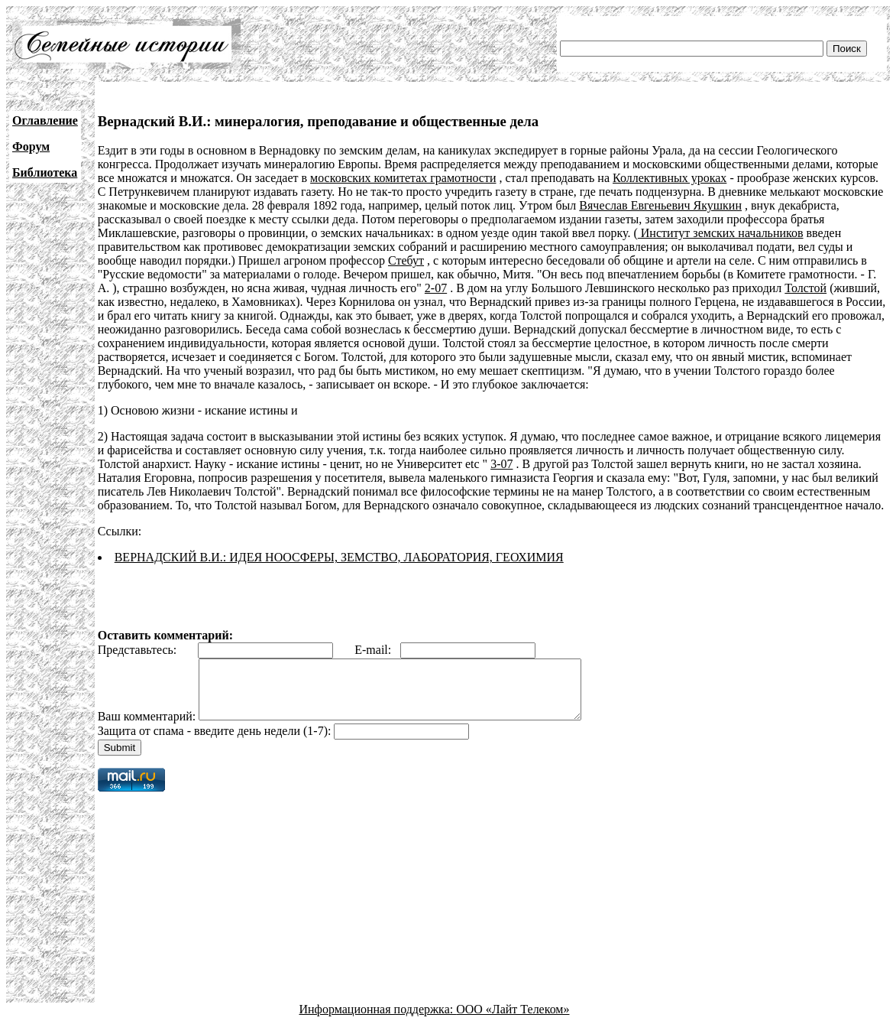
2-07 (436, 287)
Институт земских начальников (721, 232)
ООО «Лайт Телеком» (512, 1020)
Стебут (406, 260)
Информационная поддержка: (378, 1020)
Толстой (805, 287)
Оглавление (45, 120)
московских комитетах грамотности (403, 177)
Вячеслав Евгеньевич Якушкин (660, 205)
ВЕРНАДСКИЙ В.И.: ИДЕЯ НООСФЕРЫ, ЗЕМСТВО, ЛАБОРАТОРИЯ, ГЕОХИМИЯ (339, 557)
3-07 (501, 463)
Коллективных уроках (669, 177)
